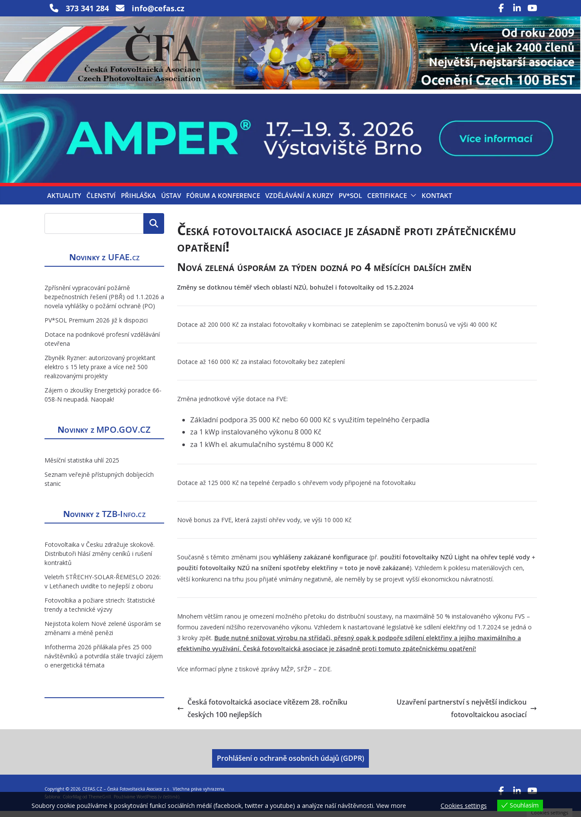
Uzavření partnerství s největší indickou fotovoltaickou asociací (467, 714)
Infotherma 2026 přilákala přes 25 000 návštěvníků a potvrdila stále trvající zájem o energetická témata (103, 662)
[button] (411, 201)
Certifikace (387, 201)
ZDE (324, 674)
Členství (101, 201)
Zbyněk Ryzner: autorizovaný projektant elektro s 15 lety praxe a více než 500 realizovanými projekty (100, 373)
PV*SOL (350, 201)
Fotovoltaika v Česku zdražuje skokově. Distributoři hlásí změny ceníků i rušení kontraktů (99, 559)
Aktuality (64, 201)
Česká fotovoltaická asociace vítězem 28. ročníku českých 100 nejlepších (262, 714)
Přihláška (138, 201)
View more (391, 805)
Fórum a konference (223, 201)
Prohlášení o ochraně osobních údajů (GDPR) (290, 764)
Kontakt (437, 201)
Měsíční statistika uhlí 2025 (81, 466)
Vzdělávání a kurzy (299, 201)
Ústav (171, 201)
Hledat (153, 229)
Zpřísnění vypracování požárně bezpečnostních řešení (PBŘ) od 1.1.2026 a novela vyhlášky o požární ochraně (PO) (104, 303)
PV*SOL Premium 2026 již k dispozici (96, 326)
